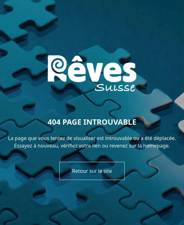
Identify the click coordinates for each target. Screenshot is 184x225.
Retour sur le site (92, 171)
